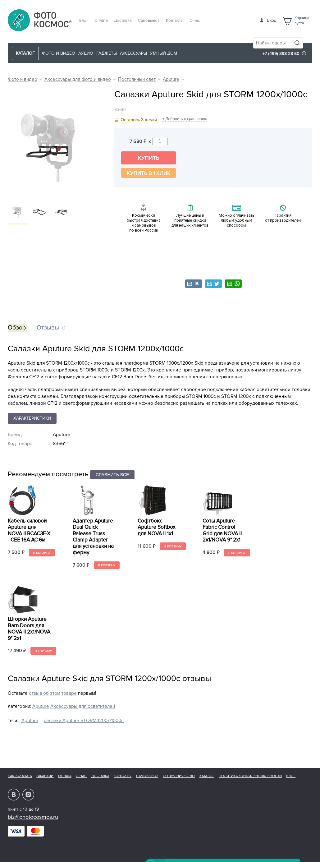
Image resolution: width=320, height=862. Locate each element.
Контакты (174, 20)
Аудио (85, 53)
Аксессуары (133, 53)
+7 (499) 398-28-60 (281, 53)
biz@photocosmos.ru (33, 817)
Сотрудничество (179, 776)
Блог (83, 20)
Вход (272, 20)
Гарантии (44, 776)
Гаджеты (106, 53)
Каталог (206, 776)
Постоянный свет (137, 79)
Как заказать (20, 776)
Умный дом (163, 53)
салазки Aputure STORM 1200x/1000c (84, 721)
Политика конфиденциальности (250, 776)
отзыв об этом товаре (53, 693)
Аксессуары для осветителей (82, 706)
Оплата (101, 20)
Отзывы (48, 327)
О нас (195, 20)
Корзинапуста (302, 20)
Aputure (171, 79)
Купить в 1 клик (149, 173)
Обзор (17, 327)
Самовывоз (149, 20)
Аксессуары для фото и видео (77, 79)
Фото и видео (58, 53)
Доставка (123, 20)
